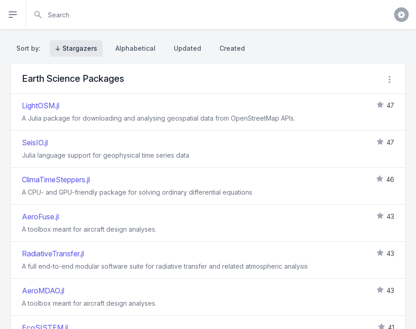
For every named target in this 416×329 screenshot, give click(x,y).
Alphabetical (135, 48)
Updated (187, 48)
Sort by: (30, 48)
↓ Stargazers (76, 48)
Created (232, 48)
